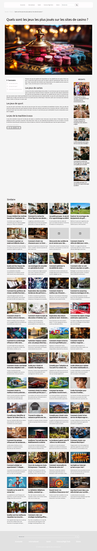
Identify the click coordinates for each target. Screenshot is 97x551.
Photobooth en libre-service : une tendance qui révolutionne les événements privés (81, 99)
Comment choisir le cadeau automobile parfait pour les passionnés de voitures (37, 392)
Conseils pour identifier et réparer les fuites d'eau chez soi (17, 417)
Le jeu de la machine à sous (15, 89)
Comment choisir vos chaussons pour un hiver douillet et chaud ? (36, 243)
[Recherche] (68, 5)
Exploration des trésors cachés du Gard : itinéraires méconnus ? (58, 318)
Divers (57, 5)
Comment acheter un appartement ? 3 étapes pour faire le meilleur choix (16, 467)
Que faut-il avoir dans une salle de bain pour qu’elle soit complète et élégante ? (79, 492)
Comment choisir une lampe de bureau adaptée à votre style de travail (17, 367)
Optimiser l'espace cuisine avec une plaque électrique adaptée (37, 343)
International (31, 5)
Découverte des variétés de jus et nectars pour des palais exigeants (58, 243)
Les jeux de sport (13, 86)
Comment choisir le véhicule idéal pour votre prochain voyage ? (79, 243)
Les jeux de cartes (13, 83)
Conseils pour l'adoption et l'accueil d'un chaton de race (58, 367)
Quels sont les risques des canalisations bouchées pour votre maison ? (16, 268)
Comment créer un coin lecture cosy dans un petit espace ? (79, 268)
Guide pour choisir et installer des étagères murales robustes (35, 367)
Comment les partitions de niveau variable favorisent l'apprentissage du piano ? (16, 293)
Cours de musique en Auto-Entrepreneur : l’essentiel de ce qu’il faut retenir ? (38, 467)
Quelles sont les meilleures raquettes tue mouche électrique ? (16, 517)
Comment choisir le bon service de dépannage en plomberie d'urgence (79, 417)
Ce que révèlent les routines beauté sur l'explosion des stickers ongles (80, 122)
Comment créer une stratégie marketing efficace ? (38, 517)
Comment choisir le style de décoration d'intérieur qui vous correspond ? (37, 318)
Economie (22, 5)
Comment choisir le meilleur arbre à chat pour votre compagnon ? (16, 318)
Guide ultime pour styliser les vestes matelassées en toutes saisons (79, 367)
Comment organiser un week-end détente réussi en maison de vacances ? (16, 243)
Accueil (6, 11)
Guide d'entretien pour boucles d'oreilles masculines (78, 392)
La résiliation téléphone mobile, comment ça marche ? (36, 492)
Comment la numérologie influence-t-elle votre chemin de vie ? (16, 343)
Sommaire (11, 80)
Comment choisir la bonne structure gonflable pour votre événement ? (58, 343)
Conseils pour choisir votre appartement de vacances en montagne (58, 417)
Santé (39, 5)
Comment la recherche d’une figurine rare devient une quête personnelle (81, 163)
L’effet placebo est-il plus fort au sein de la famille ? (81, 142)
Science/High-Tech (48, 5)
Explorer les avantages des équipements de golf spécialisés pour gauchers (79, 218)
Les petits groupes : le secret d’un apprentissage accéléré (81, 184)
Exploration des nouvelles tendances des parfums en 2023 (37, 293)
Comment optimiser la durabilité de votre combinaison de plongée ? (58, 268)
